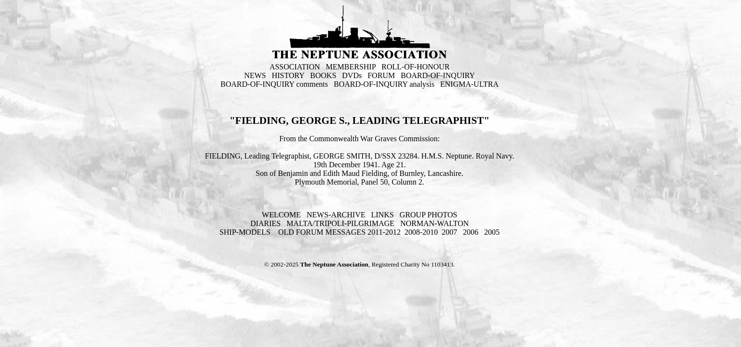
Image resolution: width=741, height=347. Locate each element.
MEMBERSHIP (351, 67)
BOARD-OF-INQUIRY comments (274, 84)
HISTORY (288, 75)
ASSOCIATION (294, 67)
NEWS (255, 75)
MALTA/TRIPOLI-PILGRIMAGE (340, 223)
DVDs (352, 75)
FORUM (381, 75)
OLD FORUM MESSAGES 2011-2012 (339, 232)
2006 (470, 232)
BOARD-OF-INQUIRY (438, 75)
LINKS (382, 215)
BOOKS (323, 75)
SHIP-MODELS (245, 232)
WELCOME (281, 215)
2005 (491, 232)
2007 (449, 232)
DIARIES (265, 223)
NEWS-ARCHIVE (336, 215)
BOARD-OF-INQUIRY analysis (384, 84)
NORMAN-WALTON (434, 223)
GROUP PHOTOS (429, 215)
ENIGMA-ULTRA (469, 84)
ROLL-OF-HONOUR (415, 67)
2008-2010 (421, 232)
